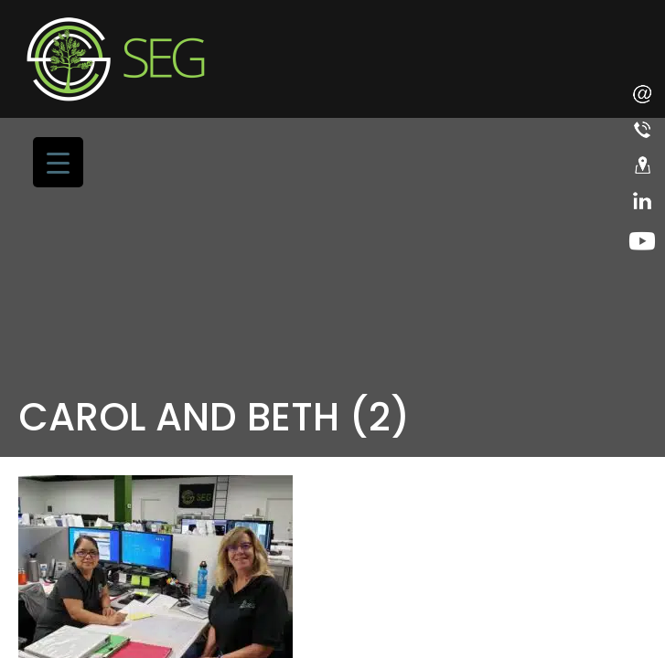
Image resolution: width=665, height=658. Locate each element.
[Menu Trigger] (58, 162)
